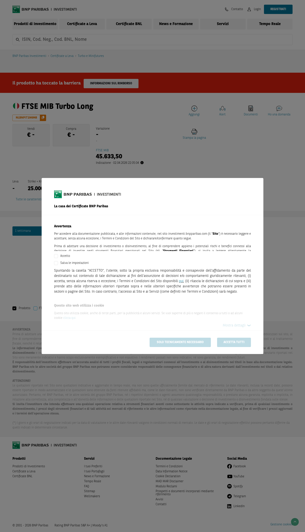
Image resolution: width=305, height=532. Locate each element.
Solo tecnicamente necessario (180, 342)
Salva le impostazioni (74, 263)
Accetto (65, 256)
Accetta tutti (234, 342)
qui (181, 281)
